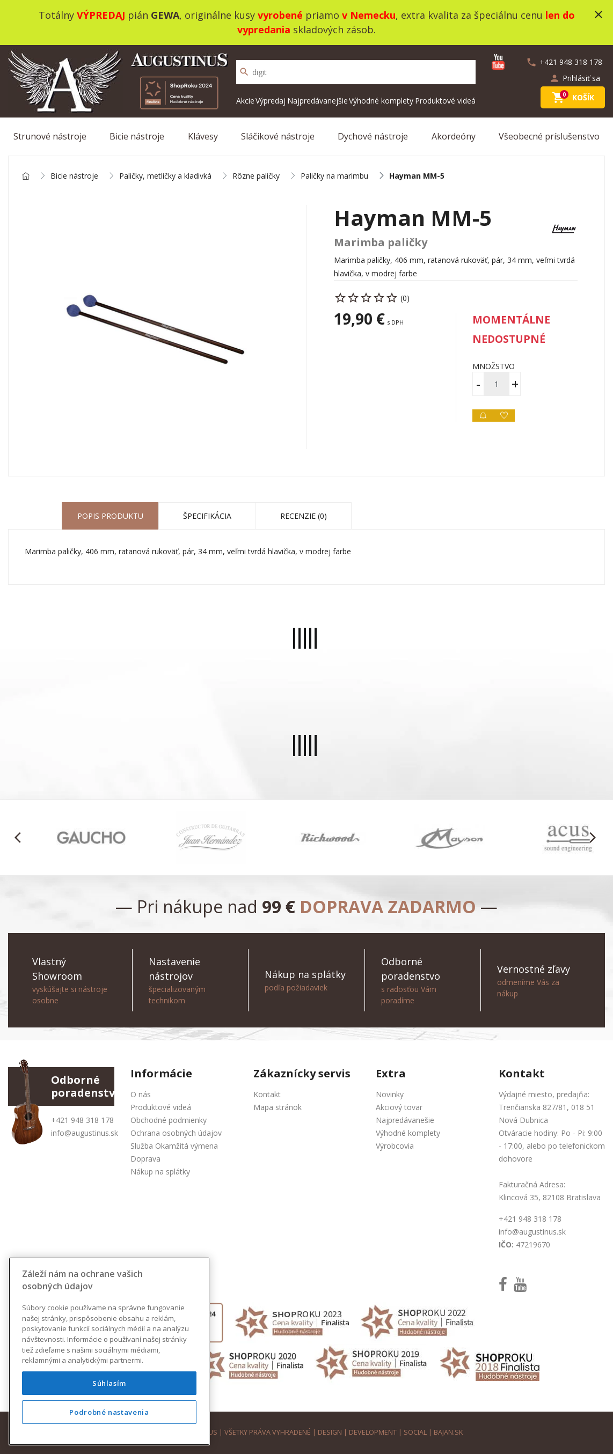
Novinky (390, 1094)
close (598, 14)
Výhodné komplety (381, 101)
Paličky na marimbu (334, 176)
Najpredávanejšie (317, 101)
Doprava (145, 1159)
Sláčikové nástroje (278, 136)
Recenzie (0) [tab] (303, 516)
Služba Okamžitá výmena (174, 1146)
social (415, 1432)
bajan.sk (448, 1432)
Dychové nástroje (373, 136)
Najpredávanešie (405, 1120)
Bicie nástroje (137, 136)
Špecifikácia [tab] (207, 516)
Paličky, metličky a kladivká (165, 176)
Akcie (245, 101)
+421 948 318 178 (82, 1120)
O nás (140, 1094)
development (373, 1432)
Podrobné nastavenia (109, 1412)
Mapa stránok (277, 1107)
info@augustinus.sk (84, 1133)
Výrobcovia (395, 1146)
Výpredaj (271, 101)
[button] (20, 837)
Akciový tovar (399, 1107)
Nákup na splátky (160, 1171)
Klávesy (203, 136)
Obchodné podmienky (168, 1120)
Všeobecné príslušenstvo (549, 136)
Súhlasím (109, 1383)
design (330, 1432)
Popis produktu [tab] (110, 516)
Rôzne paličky (256, 176)
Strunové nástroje (49, 136)
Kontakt (267, 1094)
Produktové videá (445, 101)
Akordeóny (454, 136)
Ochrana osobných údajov (176, 1133)
